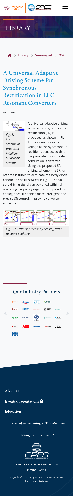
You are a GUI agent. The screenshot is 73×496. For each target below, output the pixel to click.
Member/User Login (27, 464)
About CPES (14, 391)
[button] (5, 313)
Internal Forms (36, 470)
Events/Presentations (24, 401)
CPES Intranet (50, 464)
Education (13, 411)
